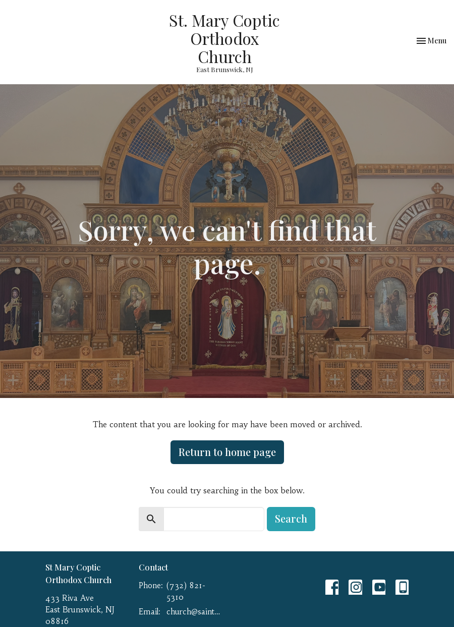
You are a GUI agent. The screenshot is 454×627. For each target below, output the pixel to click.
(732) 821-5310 (185, 591)
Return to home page (227, 452)
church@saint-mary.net (194, 611)
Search (291, 518)
